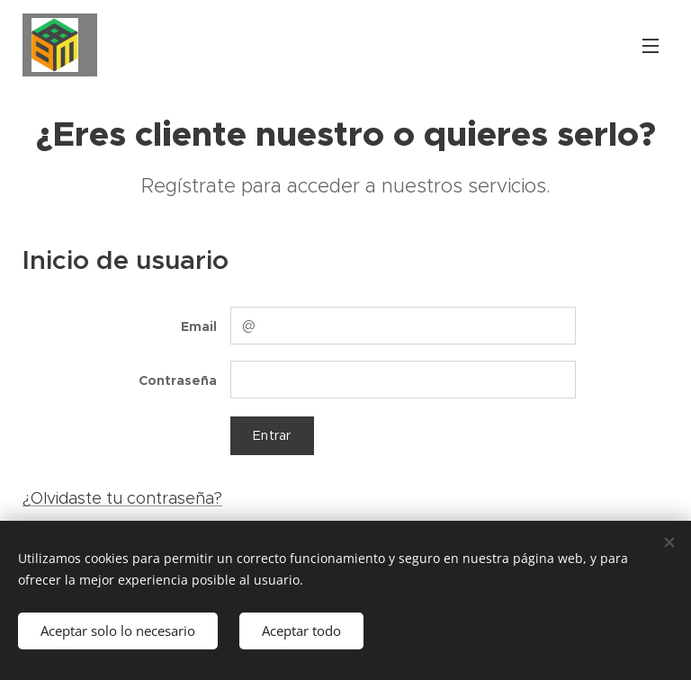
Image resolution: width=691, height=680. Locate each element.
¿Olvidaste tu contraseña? (122, 498)
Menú (650, 46)
